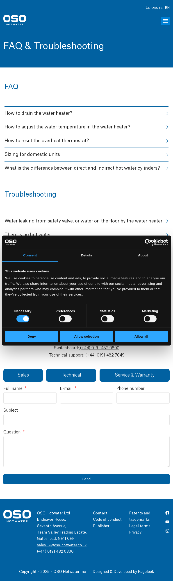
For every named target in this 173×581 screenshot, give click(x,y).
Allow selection (86, 336)
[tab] (23, 375)
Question (12, 432)
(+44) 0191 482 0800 (99, 348)
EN (167, 7)
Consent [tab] (30, 255)
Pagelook (146, 572)
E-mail (67, 388)
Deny (31, 336)
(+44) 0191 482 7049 (104, 355)
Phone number (130, 388)
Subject (10, 410)
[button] (165, 21)
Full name (13, 388)
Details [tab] (86, 255)
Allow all (141, 336)
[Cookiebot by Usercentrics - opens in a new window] (148, 242)
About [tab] (143, 255)
